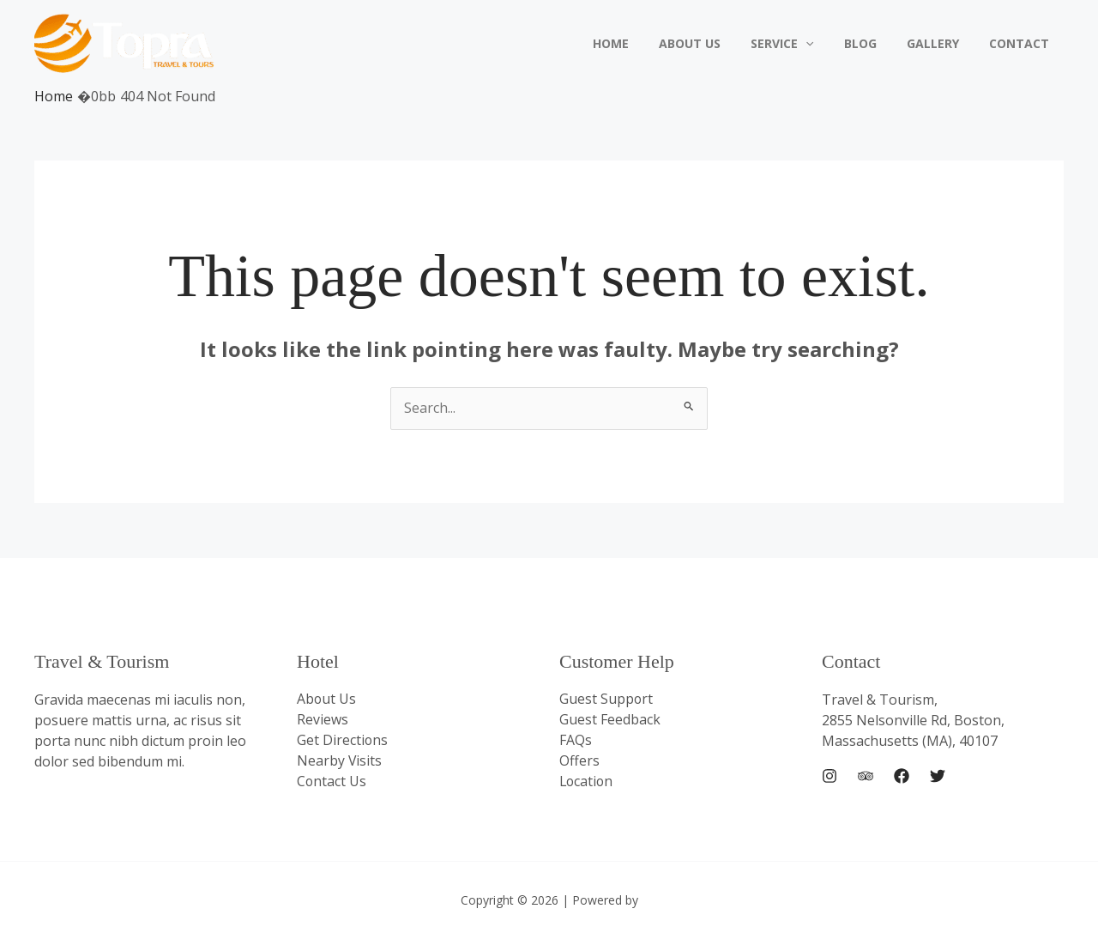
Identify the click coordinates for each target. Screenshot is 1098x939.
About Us (717, 43)
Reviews (322, 720)
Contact (1022, 43)
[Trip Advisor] (865, 776)
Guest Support (606, 699)
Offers (579, 761)
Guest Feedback (610, 720)
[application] (827, 44)
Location (587, 781)
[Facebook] (901, 776)
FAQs (575, 740)
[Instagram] (829, 776)
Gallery (941, 43)
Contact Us (332, 781)
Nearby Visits (340, 761)
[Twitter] (937, 776)
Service (803, 44)
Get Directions (343, 740)
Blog (875, 43)
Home (644, 43)
